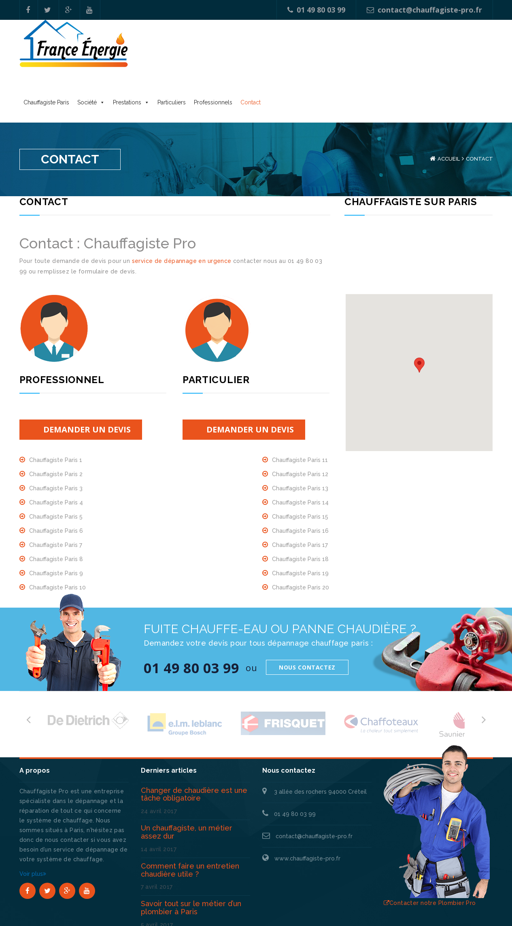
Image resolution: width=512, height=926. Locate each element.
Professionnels (334, 51)
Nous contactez (307, 624)
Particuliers (293, 51)
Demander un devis (87, 386)
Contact (372, 51)
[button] (419, 321)
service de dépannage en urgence (182, 217)
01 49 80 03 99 (316, 10)
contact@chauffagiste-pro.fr (424, 10)
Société (208, 51)
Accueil (449, 115)
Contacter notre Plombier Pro (430, 859)
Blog (486, 910)
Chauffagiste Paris (168, 51)
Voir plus (32, 830)
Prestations (248, 51)
